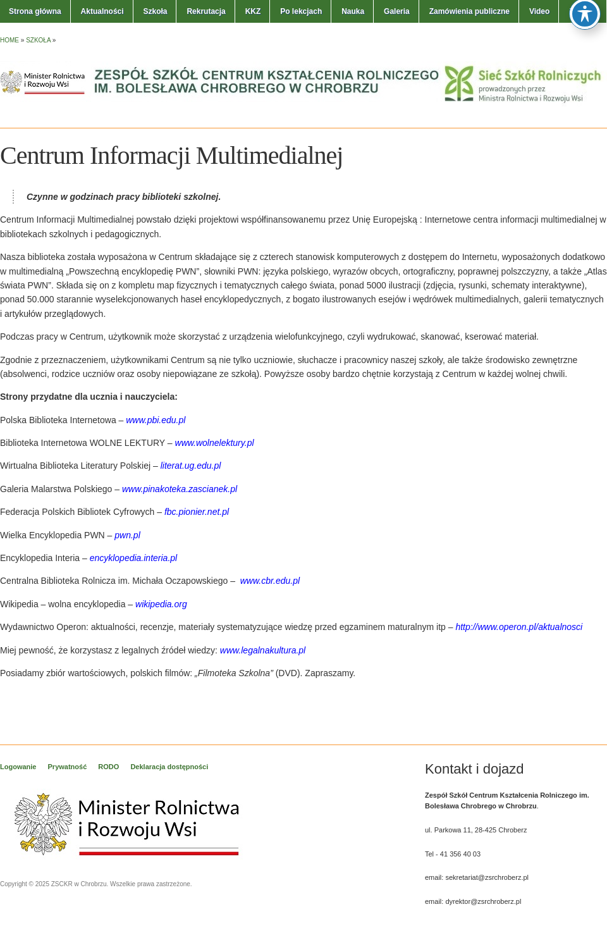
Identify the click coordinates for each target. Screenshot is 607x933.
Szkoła (155, 11)
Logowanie (18, 766)
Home (9, 40)
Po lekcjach (301, 11)
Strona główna (35, 11)
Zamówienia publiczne (469, 11)
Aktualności (102, 11)
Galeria (397, 11)
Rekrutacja (206, 11)
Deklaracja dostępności (169, 766)
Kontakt (583, 11)
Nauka (352, 11)
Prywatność (67, 766)
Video (539, 11)
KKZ (253, 11)
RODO (108, 766)
